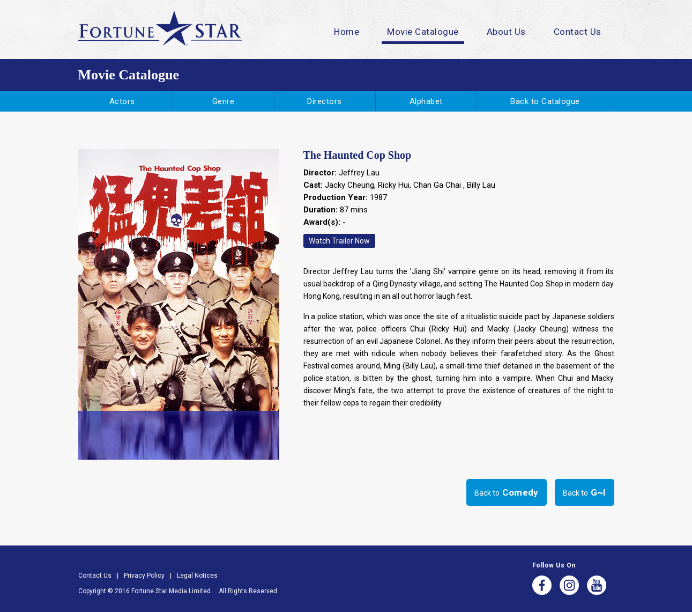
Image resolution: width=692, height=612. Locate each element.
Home (346, 31)
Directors (324, 101)
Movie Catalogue (423, 31)
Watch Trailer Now (339, 241)
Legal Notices (197, 575)
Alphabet (426, 101)
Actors (122, 101)
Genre (223, 101)
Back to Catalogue (545, 101)
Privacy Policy (144, 575)
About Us (506, 31)
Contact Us (577, 31)
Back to (506, 492)
